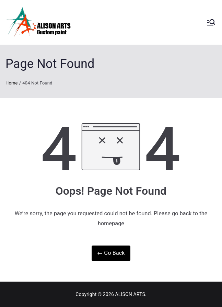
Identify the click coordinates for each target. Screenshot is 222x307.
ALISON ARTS (130, 294)
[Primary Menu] (211, 22)
